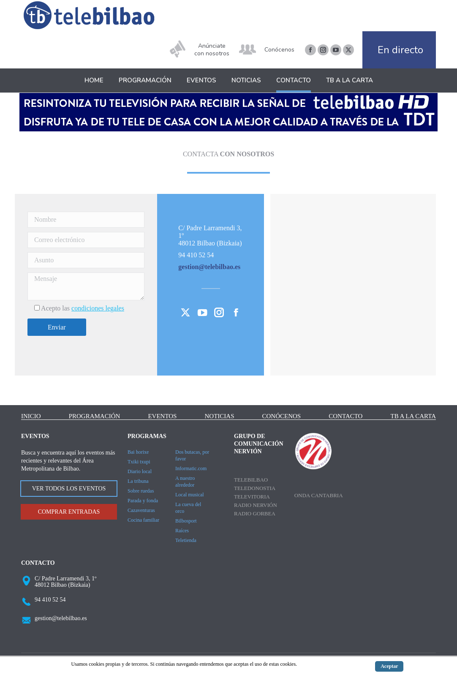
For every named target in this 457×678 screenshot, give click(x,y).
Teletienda (185, 540)
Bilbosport (186, 521)
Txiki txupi (139, 462)
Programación (94, 416)
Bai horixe (138, 452)
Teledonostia (254, 488)
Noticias (219, 416)
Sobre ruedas (141, 491)
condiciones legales (97, 308)
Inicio (31, 416)
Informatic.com (191, 468)
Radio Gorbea (254, 513)
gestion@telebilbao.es (61, 618)
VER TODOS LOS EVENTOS (69, 488)
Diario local (140, 471)
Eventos (162, 416)
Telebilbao (251, 480)
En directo (400, 50)
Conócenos (279, 50)
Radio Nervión (255, 505)
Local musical (189, 495)
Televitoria (252, 496)
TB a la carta (413, 416)
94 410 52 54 (50, 599)
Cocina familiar (143, 520)
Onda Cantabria (318, 495)
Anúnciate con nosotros (211, 49)
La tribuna (138, 481)
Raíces (182, 531)
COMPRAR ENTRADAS (69, 512)
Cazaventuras (141, 510)
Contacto (345, 416)
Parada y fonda (143, 501)
